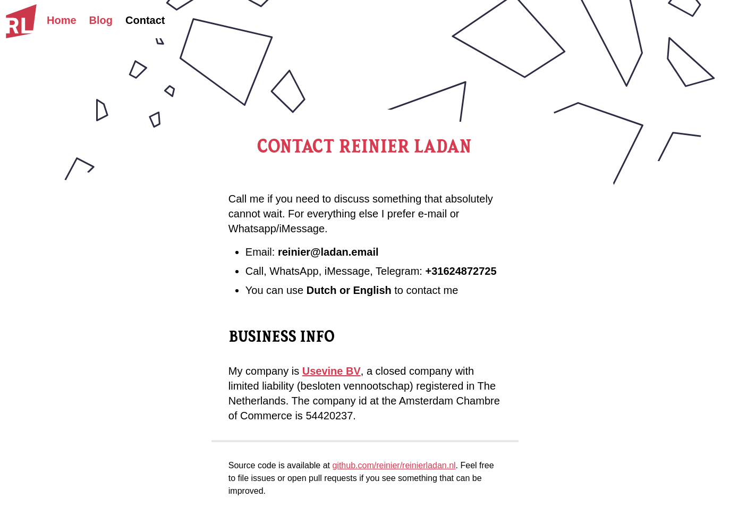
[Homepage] (21, 21)
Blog (101, 20)
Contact (145, 20)
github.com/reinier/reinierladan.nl (393, 465)
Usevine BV (331, 371)
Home (62, 20)
